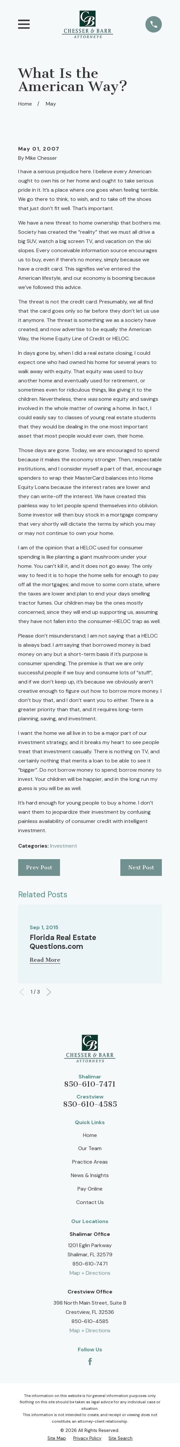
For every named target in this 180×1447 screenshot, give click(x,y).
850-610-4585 (90, 1104)
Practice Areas (90, 1161)
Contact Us (90, 1202)
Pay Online (90, 1188)
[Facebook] (90, 1361)
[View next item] (48, 992)
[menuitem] (56, 1438)
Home (90, 1135)
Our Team (90, 1148)
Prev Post (39, 867)
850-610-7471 (90, 1084)
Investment (63, 845)
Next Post (141, 867)
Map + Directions (90, 1272)
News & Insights (90, 1175)
